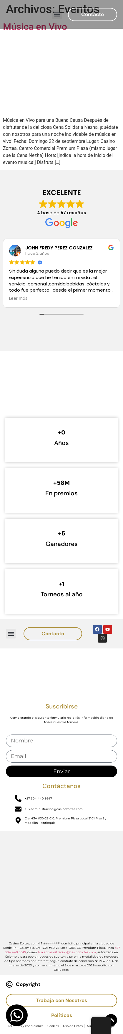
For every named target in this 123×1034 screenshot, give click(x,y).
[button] (57, 14)
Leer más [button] (18, 298)
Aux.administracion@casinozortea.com (67, 952)
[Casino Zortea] (61, 391)
